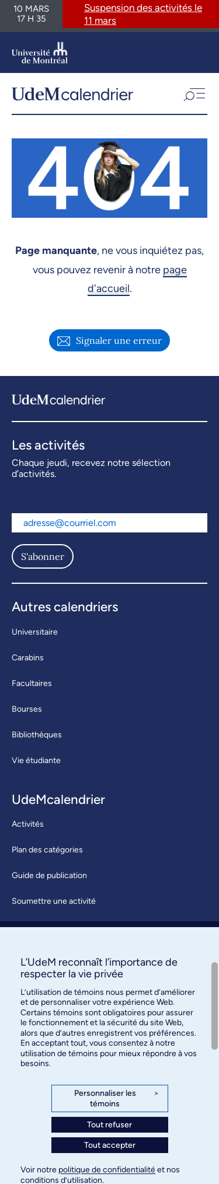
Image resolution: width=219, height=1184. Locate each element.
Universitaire (35, 632)
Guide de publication (49, 875)
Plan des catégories (47, 850)
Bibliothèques (37, 735)
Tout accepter (109, 1145)
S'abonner (42, 556)
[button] (193, 93)
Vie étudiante (36, 760)
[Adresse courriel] (109, 523)
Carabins (28, 658)
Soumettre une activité (54, 901)
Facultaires (32, 683)
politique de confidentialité (106, 1170)
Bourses (27, 709)
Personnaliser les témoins (116, 1098)
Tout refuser (109, 1125)
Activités (28, 824)
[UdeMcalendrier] (72, 93)
